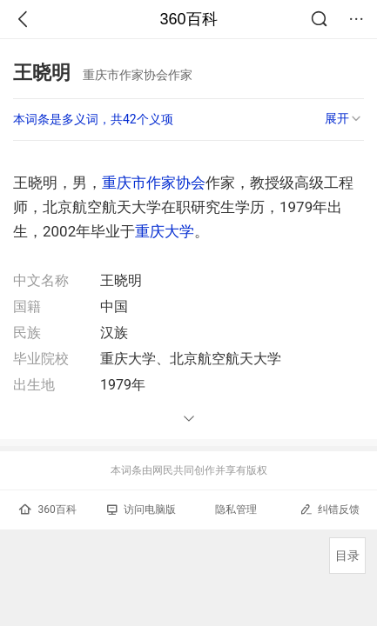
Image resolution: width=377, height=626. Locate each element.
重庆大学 (164, 231)
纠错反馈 (330, 509)
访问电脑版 (141, 509)
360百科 (188, 19)
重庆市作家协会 (153, 182)
